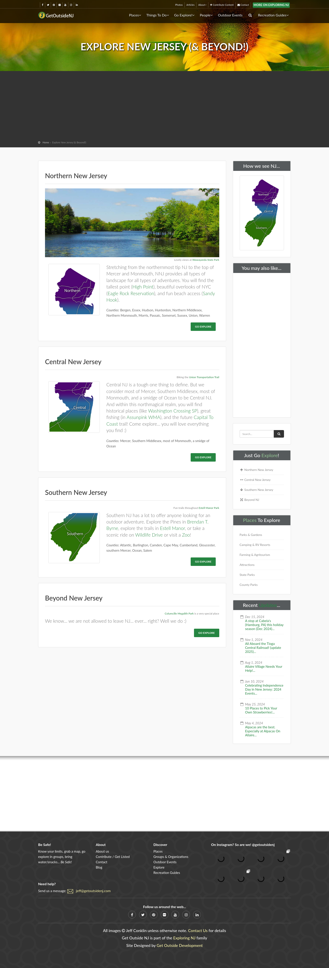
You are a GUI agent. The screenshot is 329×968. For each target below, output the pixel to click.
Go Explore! (184, 15)
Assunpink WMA (143, 417)
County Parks (249, 585)
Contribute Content (222, 4)
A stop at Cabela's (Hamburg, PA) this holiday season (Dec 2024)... (264, 625)
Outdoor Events (230, 15)
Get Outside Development (180, 945)
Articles (190, 4)
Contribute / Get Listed (113, 857)
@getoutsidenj (263, 844)
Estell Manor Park (209, 508)
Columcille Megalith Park (179, 613)
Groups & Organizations (170, 857)
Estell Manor (172, 528)
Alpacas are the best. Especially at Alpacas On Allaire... (262, 731)
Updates (268, 605)
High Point (142, 286)
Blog (99, 867)
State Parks (247, 575)
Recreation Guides (273, 15)
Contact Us (198, 930)
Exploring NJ (184, 937)
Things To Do (157, 15)
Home (46, 142)
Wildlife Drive (149, 534)
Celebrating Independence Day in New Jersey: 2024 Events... (264, 689)
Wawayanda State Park (205, 259)
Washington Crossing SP (172, 410)
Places (135, 15)
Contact (243, 4)
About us (102, 851)
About (202, 4)
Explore (269, 455)
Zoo (186, 534)
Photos (179, 4)
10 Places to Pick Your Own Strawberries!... (261, 710)
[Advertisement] (164, 106)
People (206, 15)
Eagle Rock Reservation (131, 293)
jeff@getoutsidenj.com (93, 891)
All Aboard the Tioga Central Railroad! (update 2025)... (263, 648)
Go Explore (203, 326)
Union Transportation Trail (204, 377)
